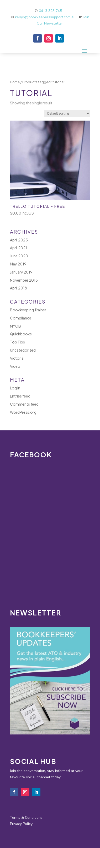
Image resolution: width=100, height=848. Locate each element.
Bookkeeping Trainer (28, 309)
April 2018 (18, 288)
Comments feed (24, 404)
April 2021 (18, 247)
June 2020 (19, 255)
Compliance (20, 318)
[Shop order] (67, 113)
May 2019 (18, 264)
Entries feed (20, 396)
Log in (15, 388)
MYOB (15, 326)
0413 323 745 (50, 10)
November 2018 (24, 280)
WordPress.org (23, 412)
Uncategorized (23, 350)
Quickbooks (21, 333)
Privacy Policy (21, 823)
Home (15, 82)
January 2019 (21, 272)
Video (15, 366)
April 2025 (19, 240)
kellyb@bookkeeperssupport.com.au (47, 17)
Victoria (17, 358)
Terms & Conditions (26, 817)
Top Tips (17, 342)
